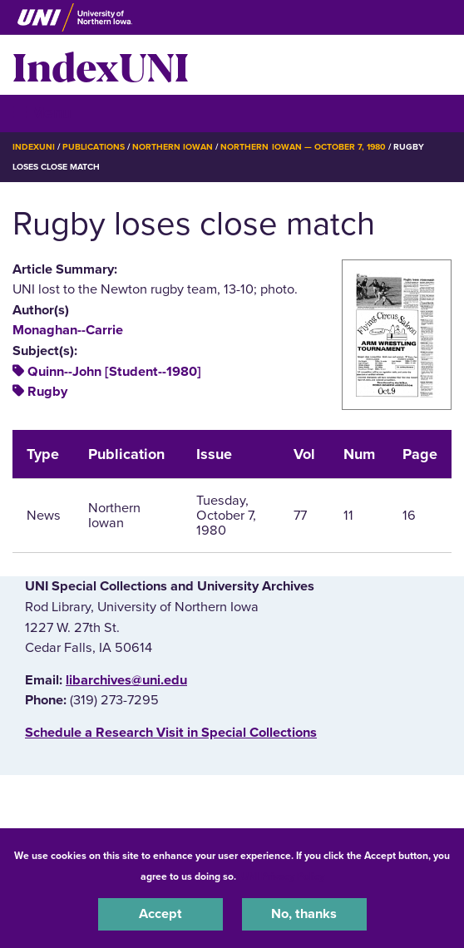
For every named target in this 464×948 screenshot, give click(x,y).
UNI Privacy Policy (282, 876)
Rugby (47, 391)
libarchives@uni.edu (126, 680)
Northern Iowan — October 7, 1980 (303, 146)
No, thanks (304, 914)
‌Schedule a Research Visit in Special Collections (171, 732)
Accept (160, 914)
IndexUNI (100, 65)
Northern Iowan (172, 146)
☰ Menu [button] (42, 112)
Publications (93, 146)
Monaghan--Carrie (67, 330)
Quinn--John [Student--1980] (114, 371)
